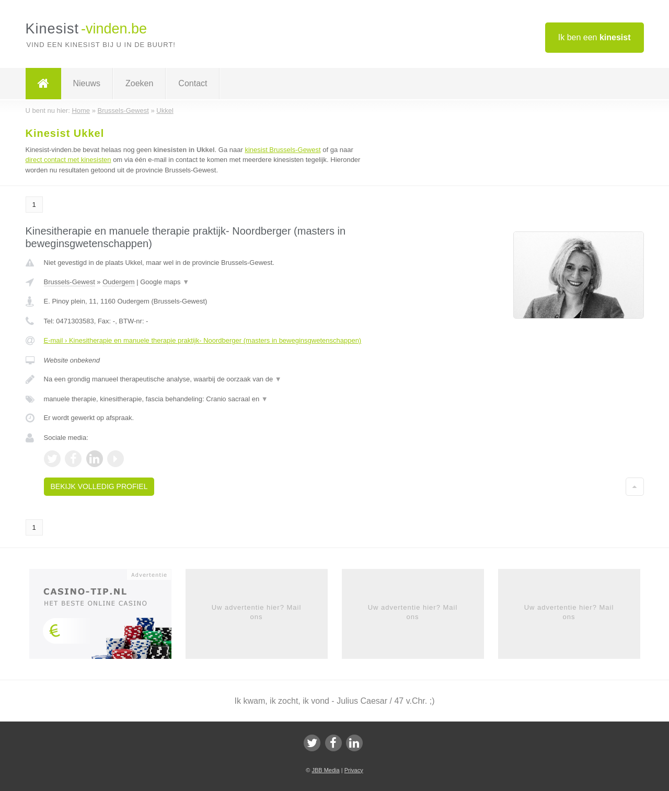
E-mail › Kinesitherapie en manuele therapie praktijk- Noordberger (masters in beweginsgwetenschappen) (203, 340)
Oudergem (118, 282)
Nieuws (86, 83)
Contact (192, 83)
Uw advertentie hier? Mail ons (257, 612)
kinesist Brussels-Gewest (282, 150)
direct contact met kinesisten (68, 160)
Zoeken (139, 83)
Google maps (164, 282)
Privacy (353, 770)
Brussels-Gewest (69, 282)
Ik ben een (594, 37)
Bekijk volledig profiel (99, 486)
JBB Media (325, 770)
